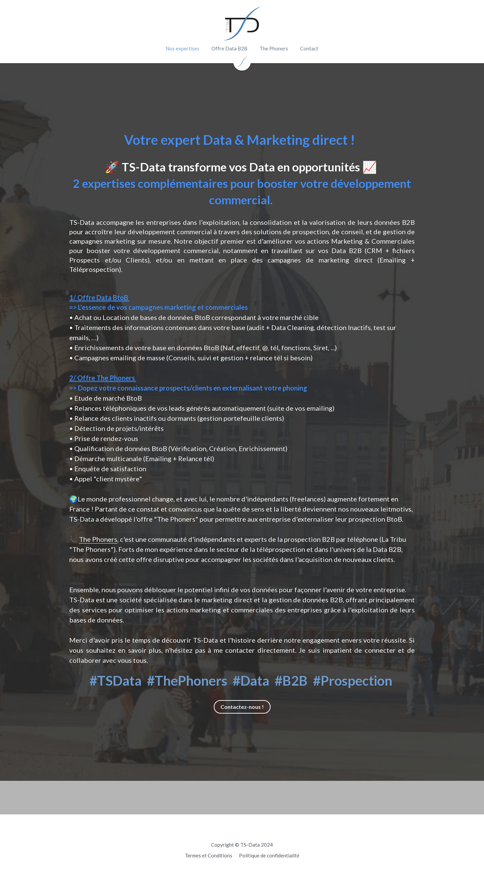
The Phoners (98, 539)
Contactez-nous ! (242, 706)
